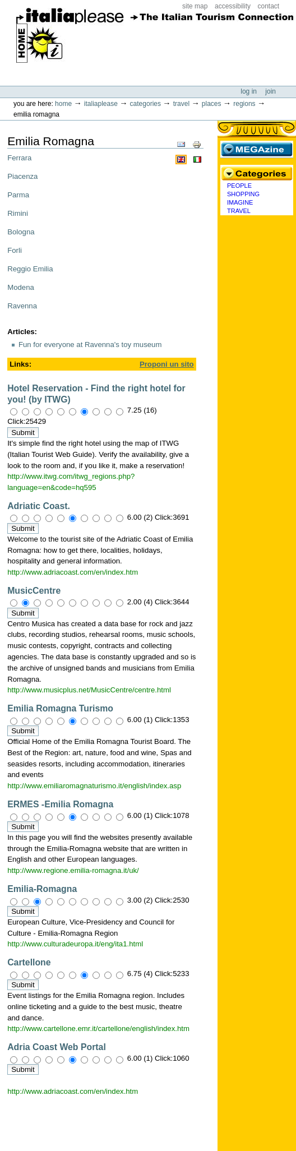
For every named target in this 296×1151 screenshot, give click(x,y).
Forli (14, 250)
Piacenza (22, 176)
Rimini (17, 213)
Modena (20, 287)
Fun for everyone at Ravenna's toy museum (89, 344)
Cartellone (28, 962)
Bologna (20, 232)
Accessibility (233, 6)
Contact (269, 6)
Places (211, 104)
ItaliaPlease (155, 39)
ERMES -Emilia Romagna (60, 804)
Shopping (243, 194)
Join (270, 91)
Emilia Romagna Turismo (60, 708)
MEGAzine (256, 149)
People (239, 185)
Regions (244, 104)
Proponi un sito (167, 364)
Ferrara (19, 158)
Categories (145, 104)
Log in (249, 91)
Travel (181, 104)
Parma (18, 195)
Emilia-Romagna (42, 889)
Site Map (194, 6)
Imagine (240, 202)
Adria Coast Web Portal (56, 1047)
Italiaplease (101, 104)
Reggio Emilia (30, 269)
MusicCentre (34, 590)
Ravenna (22, 306)
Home (63, 104)
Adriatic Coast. (38, 506)
